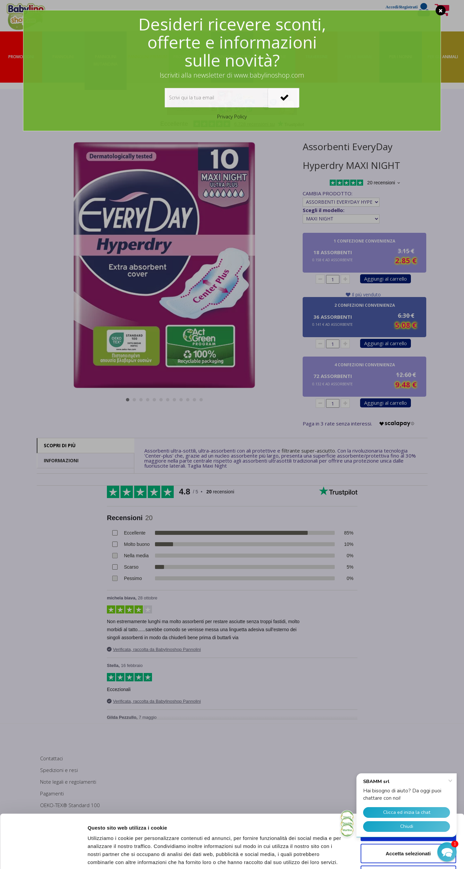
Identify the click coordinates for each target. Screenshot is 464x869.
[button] (447, 852)
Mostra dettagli (351, 856)
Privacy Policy (232, 116)
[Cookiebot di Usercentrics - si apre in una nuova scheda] (43, 856)
